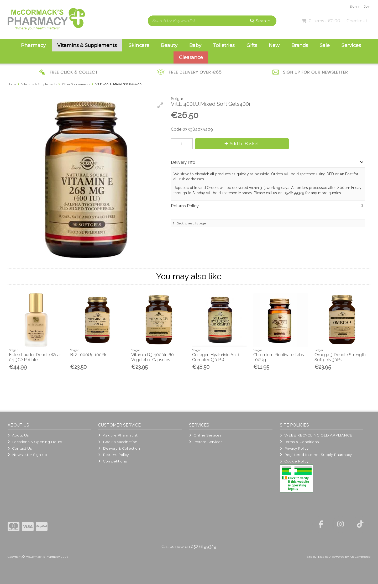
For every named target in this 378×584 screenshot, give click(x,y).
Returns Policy (113, 455)
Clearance (191, 57)
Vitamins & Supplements (87, 45)
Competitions (112, 461)
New (274, 45)
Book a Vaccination (117, 442)
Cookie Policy (294, 461)
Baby (195, 45)
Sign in (355, 6)
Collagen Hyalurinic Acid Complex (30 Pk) (215, 357)
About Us (18, 435)
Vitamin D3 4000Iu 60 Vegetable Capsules (152, 357)
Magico (323, 557)
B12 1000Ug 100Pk (88, 354)
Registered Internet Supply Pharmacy (316, 455)
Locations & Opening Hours (35, 442)
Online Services (205, 435)
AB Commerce (360, 557)
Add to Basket (241, 143)
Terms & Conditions (299, 442)
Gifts (251, 45)
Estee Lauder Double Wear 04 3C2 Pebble (35, 357)
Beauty (169, 45)
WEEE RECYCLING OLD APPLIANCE (316, 435)
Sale (325, 45)
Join (367, 6)
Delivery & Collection (119, 448)
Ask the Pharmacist (117, 435)
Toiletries (224, 45)
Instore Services (205, 442)
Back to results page (191, 223)
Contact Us (20, 448)
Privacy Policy (294, 448)
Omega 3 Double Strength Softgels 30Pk (340, 357)
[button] (160, 105)
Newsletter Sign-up (27, 455)
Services (351, 45)
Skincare (139, 45)
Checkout (357, 20)
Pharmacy (33, 45)
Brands (299, 45)
